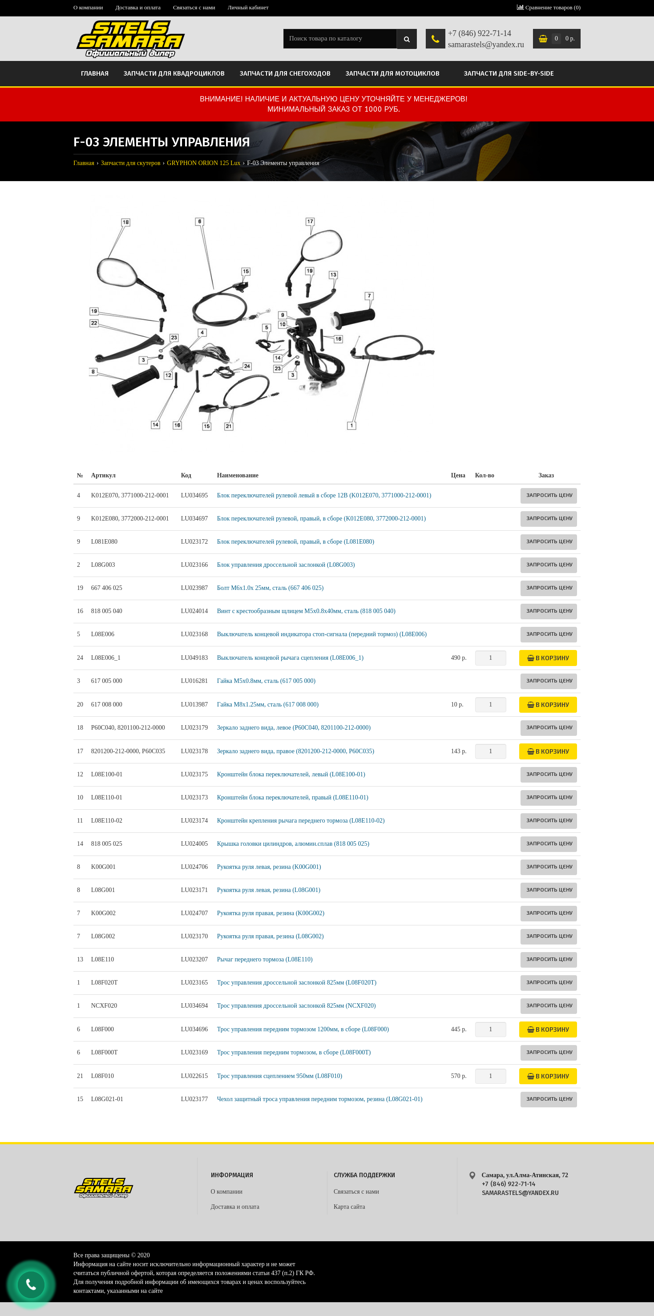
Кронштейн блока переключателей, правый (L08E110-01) (292, 797)
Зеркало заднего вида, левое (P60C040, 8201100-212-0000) (294, 727)
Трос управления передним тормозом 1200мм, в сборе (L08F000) (303, 1029)
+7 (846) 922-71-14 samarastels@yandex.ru (486, 39)
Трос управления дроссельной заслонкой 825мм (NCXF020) (296, 1005)
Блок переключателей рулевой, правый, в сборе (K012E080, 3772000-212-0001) (321, 518)
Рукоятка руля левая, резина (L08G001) (268, 890)
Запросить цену (549, 495)
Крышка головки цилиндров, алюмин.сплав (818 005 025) (293, 843)
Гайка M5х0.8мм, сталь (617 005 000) (266, 681)
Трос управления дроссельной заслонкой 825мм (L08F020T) (296, 982)
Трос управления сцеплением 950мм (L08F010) (279, 1076)
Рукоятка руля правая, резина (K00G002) (271, 913)
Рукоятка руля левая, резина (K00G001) (269, 867)
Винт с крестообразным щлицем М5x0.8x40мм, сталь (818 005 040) (306, 611)
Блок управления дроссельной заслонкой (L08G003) (286, 564)
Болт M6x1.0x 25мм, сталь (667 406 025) (270, 588)
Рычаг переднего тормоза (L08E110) (265, 959)
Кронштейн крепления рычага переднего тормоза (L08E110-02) (301, 820)
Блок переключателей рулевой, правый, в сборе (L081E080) (296, 541)
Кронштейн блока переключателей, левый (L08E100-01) (291, 774)
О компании (88, 7)
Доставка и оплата (138, 7)
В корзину (548, 658)
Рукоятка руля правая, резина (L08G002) (270, 936)
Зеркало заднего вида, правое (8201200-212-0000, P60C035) (295, 751)
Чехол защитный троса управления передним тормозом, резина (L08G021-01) (320, 1099)
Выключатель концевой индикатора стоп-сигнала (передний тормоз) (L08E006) (322, 634)
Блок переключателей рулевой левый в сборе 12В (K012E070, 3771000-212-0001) (324, 495)
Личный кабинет (248, 7)
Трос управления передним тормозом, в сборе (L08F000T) (294, 1052)
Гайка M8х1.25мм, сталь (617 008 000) (268, 704)
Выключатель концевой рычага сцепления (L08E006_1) (290, 657)
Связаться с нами (194, 7)
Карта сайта (349, 1206)
